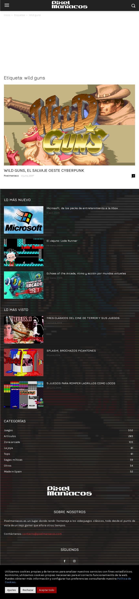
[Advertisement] (69, 46)
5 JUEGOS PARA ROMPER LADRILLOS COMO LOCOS (81, 383)
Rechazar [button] (28, 590)
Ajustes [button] (11, 590)
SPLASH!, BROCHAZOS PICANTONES (71, 350)
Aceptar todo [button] (46, 590)
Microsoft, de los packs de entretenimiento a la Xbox (82, 208)
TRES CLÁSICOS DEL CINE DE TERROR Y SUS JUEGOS (83, 318)
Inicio (7, 15)
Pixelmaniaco (11, 175)
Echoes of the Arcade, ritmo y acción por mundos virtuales (86, 273)
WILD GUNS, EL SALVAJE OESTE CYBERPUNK (44, 170)
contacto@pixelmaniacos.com (42, 534)
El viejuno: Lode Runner (62, 240)
